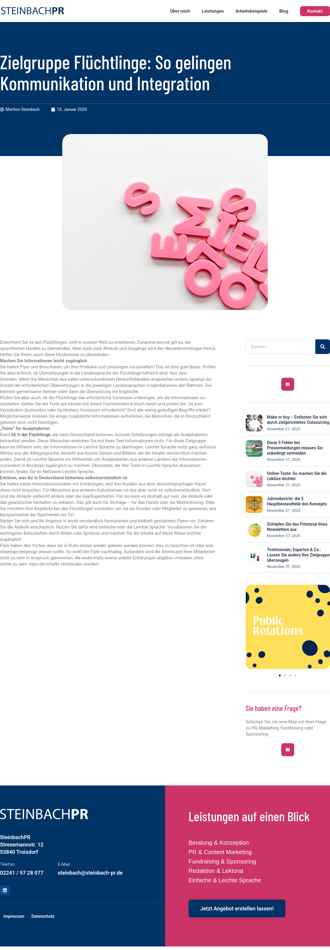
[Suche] (322, 346)
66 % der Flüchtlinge (30, 434)
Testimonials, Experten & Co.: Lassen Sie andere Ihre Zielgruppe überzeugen (298, 555)
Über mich (180, 11)
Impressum (14, 916)
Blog (283, 11)
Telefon (7, 864)
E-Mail (64, 864)
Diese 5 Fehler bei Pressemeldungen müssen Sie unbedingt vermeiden (295, 447)
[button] (280, 675)
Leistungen (213, 11)
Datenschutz (43, 916)
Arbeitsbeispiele (251, 11)
